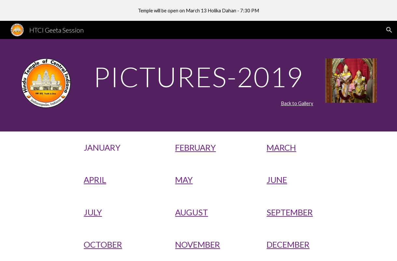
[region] (198, 10)
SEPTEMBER (290, 212)
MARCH (281, 147)
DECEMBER (288, 244)
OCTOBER (103, 244)
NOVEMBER (197, 244)
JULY (93, 212)
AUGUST (191, 212)
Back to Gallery (297, 103)
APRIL (95, 180)
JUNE (277, 180)
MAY (184, 180)
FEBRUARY (195, 147)
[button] (389, 30)
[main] (198, 76)
